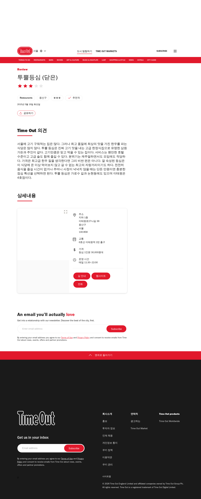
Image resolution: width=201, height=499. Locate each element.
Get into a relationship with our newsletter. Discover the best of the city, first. (55, 321)
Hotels (140, 60)
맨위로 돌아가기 (100, 355)
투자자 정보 (108, 429)
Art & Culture (73, 60)
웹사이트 (101, 276)
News (131, 60)
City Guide (151, 60)
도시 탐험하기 (84, 51)
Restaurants (39, 60)
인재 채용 (107, 436)
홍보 (104, 421)
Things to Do (24, 60)
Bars (51, 60)
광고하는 (135, 421)
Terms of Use (67, 338)
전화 (80, 284)
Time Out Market (139, 429)
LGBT (104, 60)
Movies (60, 60)
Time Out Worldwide (169, 421)
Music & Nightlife (90, 60)
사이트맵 (106, 477)
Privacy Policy (83, 338)
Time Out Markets (106, 51)
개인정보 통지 (110, 443)
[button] (65, 212)
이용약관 (107, 457)
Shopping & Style (117, 60)
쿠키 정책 (107, 450)
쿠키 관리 (107, 465)
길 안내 (82, 276)
